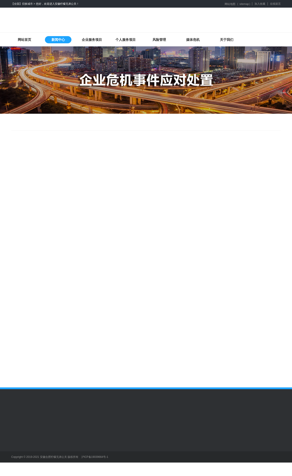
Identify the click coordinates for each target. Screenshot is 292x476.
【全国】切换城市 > (23, 3)
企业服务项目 (92, 39)
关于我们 (226, 39)
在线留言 (275, 3)
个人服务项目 (125, 39)
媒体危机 (193, 39)
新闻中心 (58, 39)
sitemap (244, 4)
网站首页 (24, 39)
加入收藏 (259, 3)
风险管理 (159, 39)
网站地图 (230, 4)
